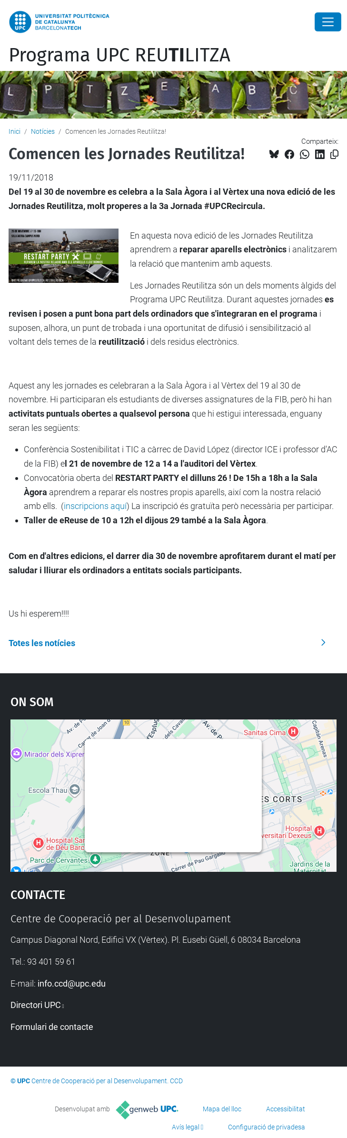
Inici (14, 131)
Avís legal (185, 1127)
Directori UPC (35, 1005)
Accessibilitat (285, 1109)
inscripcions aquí (95, 506)
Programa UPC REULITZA (119, 55)
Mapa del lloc (222, 1109)
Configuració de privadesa (266, 1127)
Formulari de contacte (51, 1027)
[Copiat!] (334, 154)
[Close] (328, 21)
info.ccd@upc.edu (72, 983)
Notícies (43, 131)
